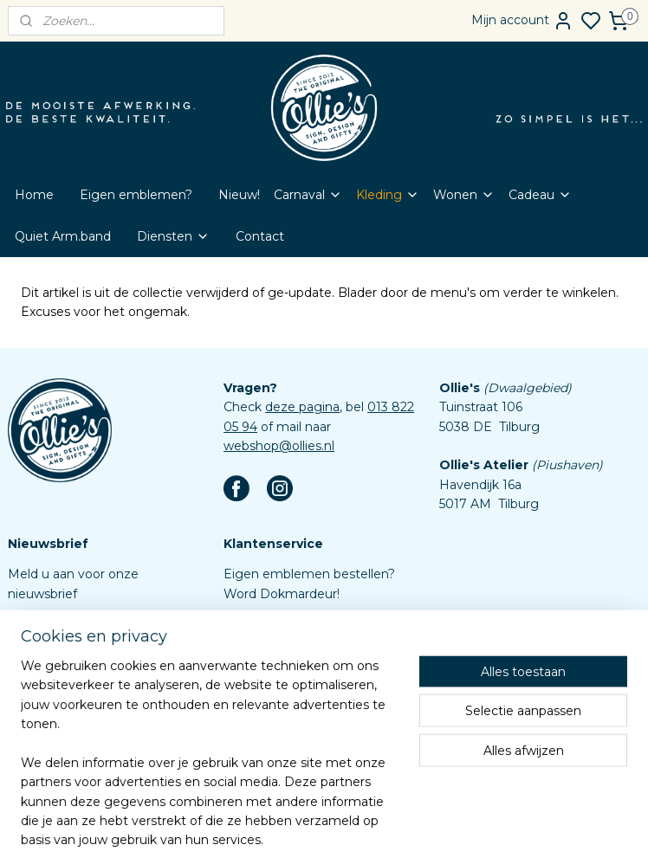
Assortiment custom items (305, 729)
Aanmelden (57, 633)
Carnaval (308, 195)
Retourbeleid (263, 671)
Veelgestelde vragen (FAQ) (305, 652)
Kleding (387, 195)
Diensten (173, 236)
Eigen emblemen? (136, 195)
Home (34, 195)
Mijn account (522, 20)
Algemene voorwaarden (297, 691)
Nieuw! (239, 195)
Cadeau (540, 195)
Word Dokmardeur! (282, 594)
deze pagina (302, 407)
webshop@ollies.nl (279, 446)
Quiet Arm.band (63, 236)
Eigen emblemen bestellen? (309, 574)
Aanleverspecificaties (287, 749)
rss (394, 819)
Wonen (464, 195)
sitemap (362, 819)
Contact (260, 236)
